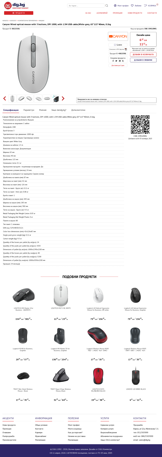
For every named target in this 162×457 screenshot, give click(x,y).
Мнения (42, 110)
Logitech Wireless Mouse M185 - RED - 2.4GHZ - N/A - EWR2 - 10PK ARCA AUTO (98, 350)
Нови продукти (9, 425)
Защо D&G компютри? (110, 440)
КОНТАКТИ (152, 13)
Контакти (39, 428)
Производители (9, 440)
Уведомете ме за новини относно (109, 100)
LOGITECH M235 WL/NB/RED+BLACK (98, 390)
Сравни (118, 45)
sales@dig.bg (144, 440)
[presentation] (4, 98)
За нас (88, 13)
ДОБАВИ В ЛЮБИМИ (143, 60)
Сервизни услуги (107, 425)
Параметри (28, 110)
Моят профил (74, 425)
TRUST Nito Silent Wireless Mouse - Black (23, 390)
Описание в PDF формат (118, 49)
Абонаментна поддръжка (111, 436)
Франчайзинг (40, 436)
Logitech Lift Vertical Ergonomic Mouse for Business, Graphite (135, 309)
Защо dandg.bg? (58, 110)
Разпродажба (8, 436)
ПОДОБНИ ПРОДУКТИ (79, 276)
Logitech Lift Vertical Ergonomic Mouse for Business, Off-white (98, 309)
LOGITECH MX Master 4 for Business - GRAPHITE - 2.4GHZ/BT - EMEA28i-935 (23, 310)
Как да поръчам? (75, 432)
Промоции (117, 13)
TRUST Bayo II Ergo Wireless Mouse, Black (60, 390)
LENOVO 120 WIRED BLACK (136, 389)
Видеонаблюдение (109, 432)
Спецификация (10, 110)
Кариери (38, 432)
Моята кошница (74, 428)
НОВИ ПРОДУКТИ (135, 13)
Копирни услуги (107, 428)
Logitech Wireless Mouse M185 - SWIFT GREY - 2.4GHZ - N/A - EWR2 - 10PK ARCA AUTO (135, 350)
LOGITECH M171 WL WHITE (61, 308)
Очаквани (6, 432)
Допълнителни (78, 110)
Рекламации (40, 440)
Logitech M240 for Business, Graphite (23, 350)
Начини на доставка (76, 436)
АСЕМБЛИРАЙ (102, 13)
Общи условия (41, 425)
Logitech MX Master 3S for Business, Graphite (60, 350)
